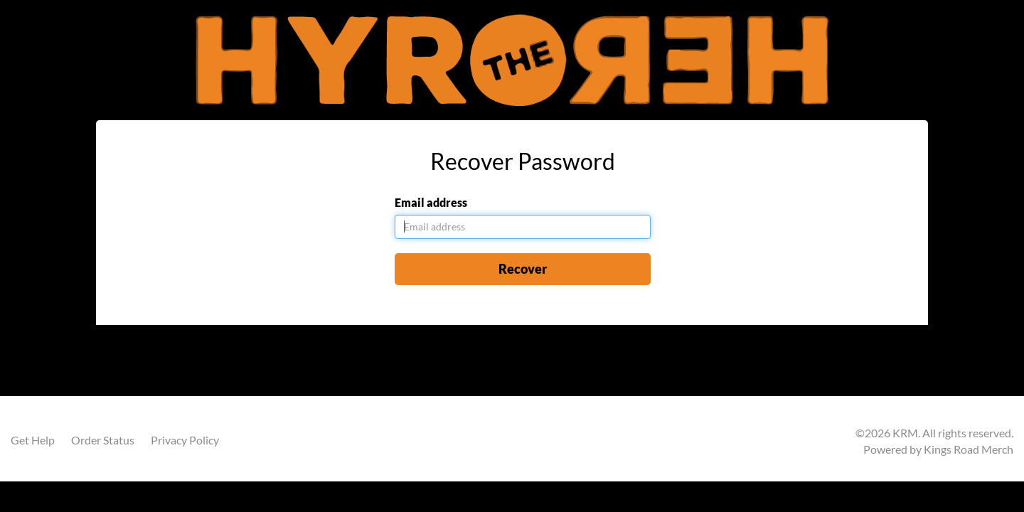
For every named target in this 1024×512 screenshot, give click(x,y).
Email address (431, 202)
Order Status (102, 440)
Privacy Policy (185, 440)
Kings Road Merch (968, 449)
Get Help (33, 440)
